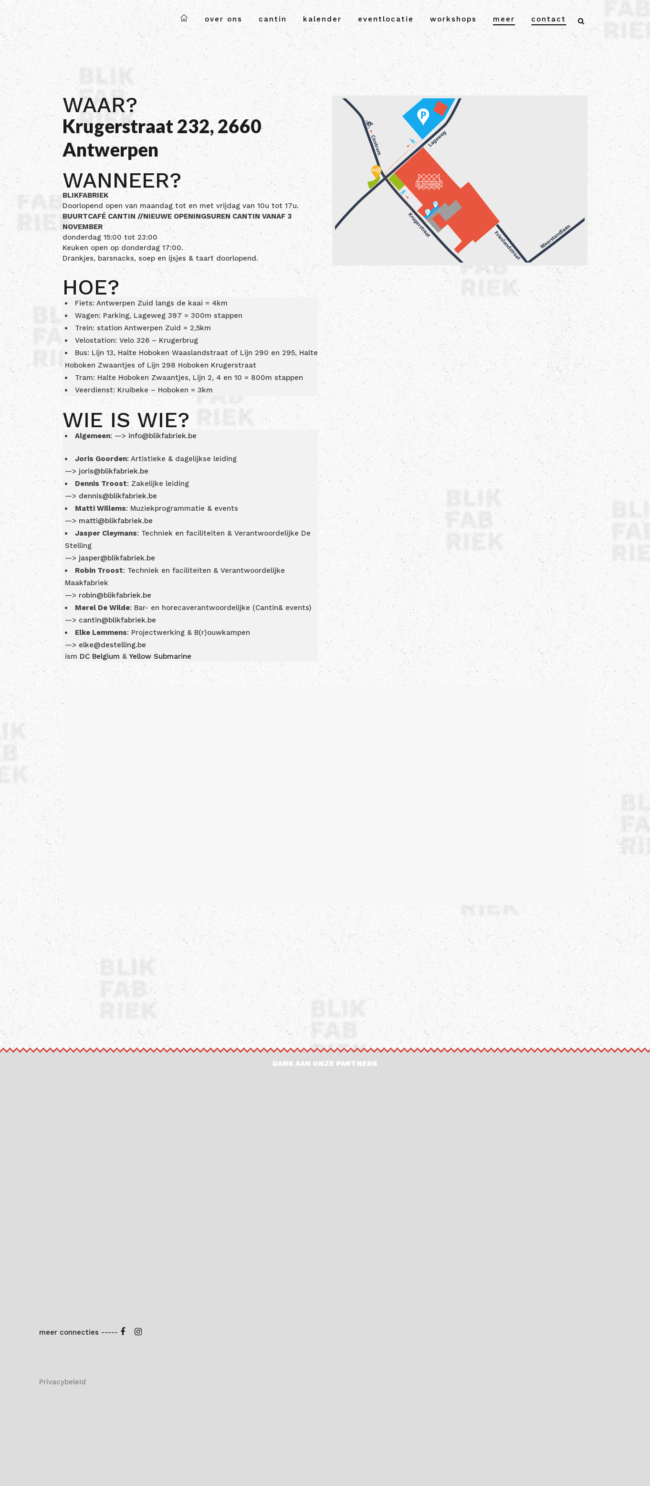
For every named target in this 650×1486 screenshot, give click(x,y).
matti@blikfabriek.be (117, 520)
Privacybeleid (62, 1382)
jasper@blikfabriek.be (118, 558)
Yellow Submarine (160, 656)
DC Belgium (100, 656)
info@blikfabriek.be (162, 436)
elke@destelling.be (112, 645)
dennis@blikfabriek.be (118, 496)
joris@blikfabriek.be (113, 471)
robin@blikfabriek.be (115, 595)
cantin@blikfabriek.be (117, 620)
